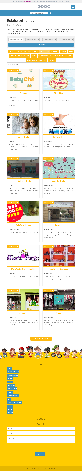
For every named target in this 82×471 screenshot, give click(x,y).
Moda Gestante (43, 56)
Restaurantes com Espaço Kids (36, 60)
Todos (11, 51)
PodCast (10, 409)
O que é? (10, 392)
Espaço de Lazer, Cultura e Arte (19, 56)
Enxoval (71, 51)
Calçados (63, 51)
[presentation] (41, 447)
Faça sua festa (12, 389)
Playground (68, 56)
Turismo (10, 382)
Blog (9, 399)
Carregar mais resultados (41, 338)
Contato (10, 406)
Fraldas (34, 56)
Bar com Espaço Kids (31, 51)
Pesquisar (41, 45)
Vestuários (52, 60)
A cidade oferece (13, 395)
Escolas (10, 378)
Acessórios (18, 51)
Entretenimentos (13, 375)
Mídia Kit (10, 413)
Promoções (11, 385)
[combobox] (15, 39)
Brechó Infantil (44, 51)
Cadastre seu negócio (14, 402)
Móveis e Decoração (56, 56)
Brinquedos (54, 51)
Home (9, 368)
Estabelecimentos (13, 371)
